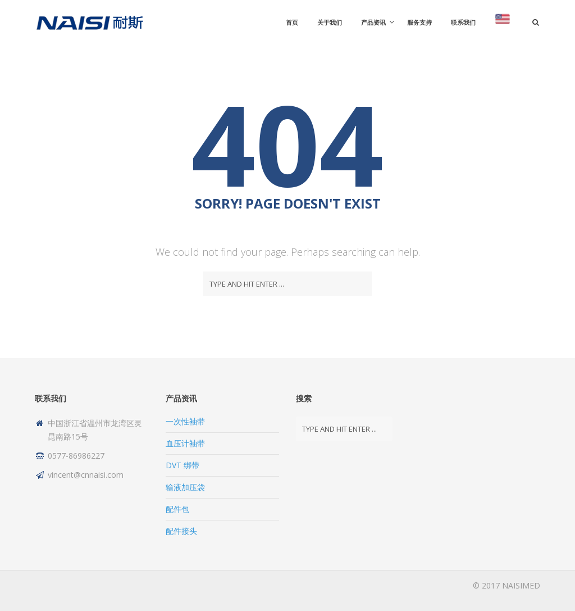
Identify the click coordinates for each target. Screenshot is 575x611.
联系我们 (463, 22)
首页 (292, 22)
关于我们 (329, 22)
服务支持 (419, 22)
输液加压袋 (185, 487)
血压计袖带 (185, 443)
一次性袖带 (185, 421)
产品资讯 (373, 22)
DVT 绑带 (182, 465)
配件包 (177, 509)
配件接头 (181, 531)
